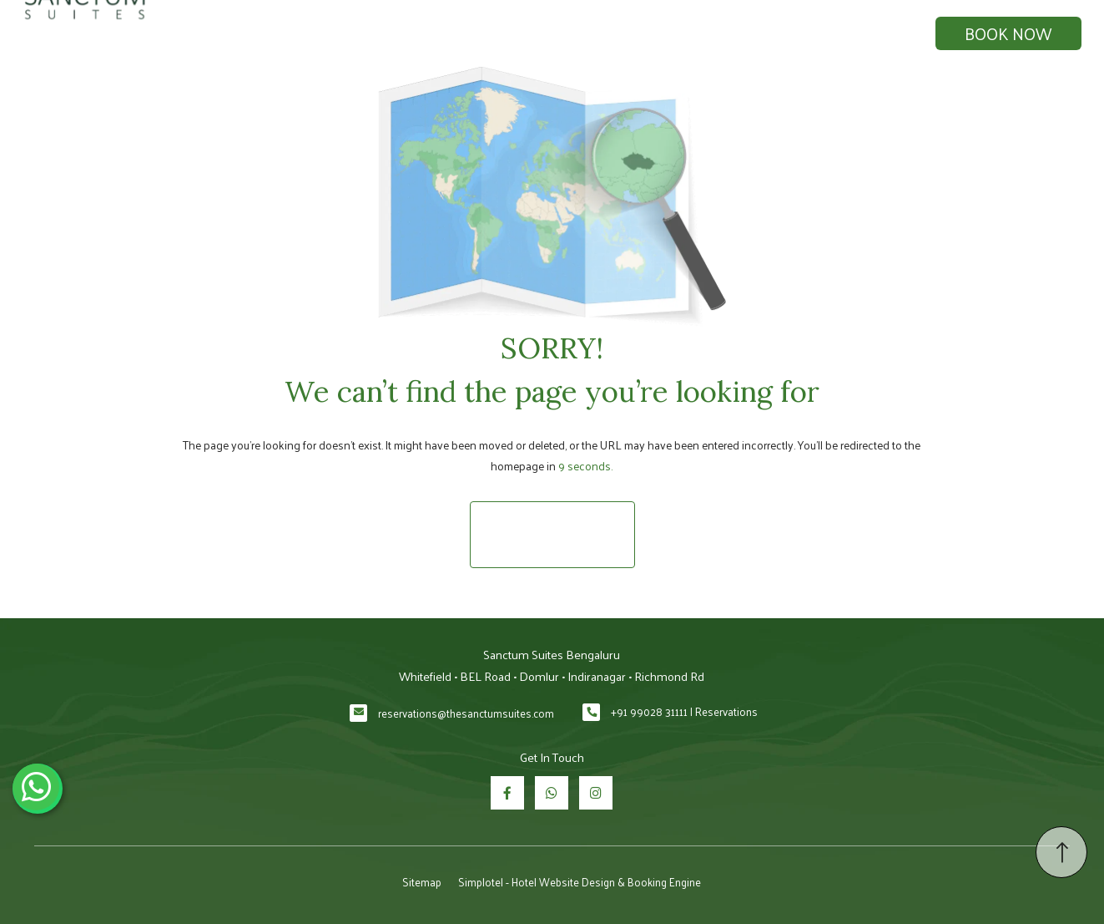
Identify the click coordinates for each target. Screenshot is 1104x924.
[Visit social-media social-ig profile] (595, 793)
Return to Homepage (552, 534)
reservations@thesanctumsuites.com (466, 713)
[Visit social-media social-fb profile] (507, 793)
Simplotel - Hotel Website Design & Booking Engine (579, 881)
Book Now (1008, 33)
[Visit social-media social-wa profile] (551, 793)
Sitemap (421, 881)
